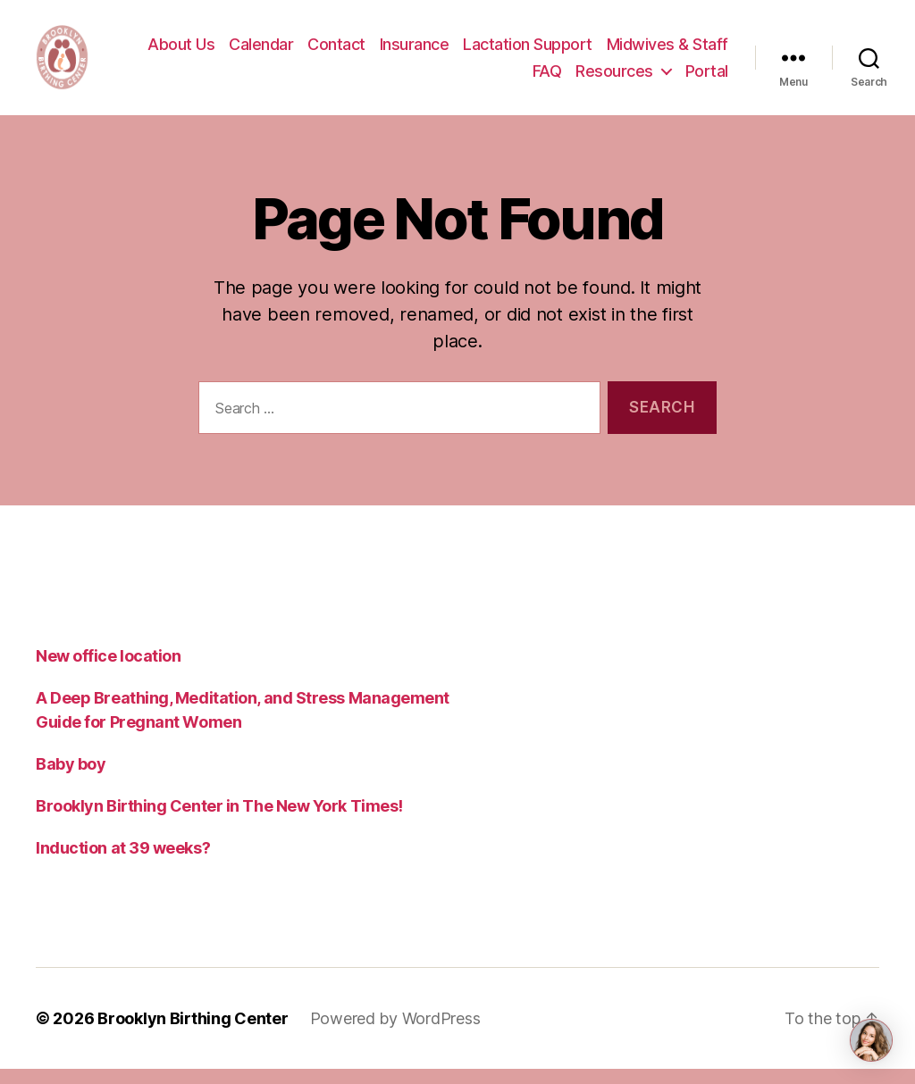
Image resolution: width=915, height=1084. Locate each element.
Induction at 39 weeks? (123, 863)
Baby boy (70, 779)
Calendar (261, 51)
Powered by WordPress (395, 1033)
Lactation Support (527, 51)
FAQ (547, 78)
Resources (614, 78)
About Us (180, 51)
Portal (706, 78)
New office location (108, 671)
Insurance (414, 51)
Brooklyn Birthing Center (193, 1033)
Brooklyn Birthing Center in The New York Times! (219, 821)
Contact (336, 51)
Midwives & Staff (667, 51)
